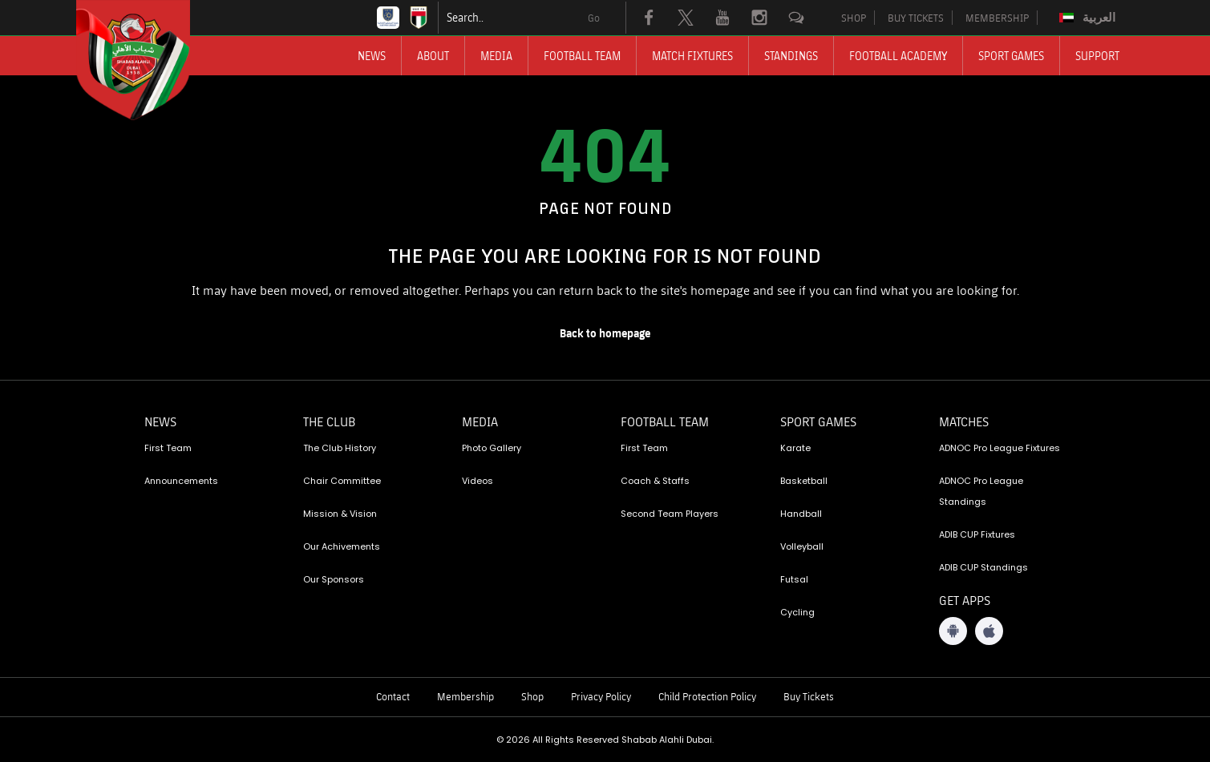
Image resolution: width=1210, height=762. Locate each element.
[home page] (605, 334)
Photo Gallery (491, 447)
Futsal (794, 579)
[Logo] (147, 60)
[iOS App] (989, 631)
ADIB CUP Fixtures (977, 534)
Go (594, 17)
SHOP (853, 17)
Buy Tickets (808, 696)
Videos (477, 480)
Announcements (181, 480)
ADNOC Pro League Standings (981, 491)
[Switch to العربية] (1089, 17)
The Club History (339, 447)
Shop (532, 696)
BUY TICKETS (916, 17)
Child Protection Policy (707, 696)
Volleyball (802, 546)
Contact (393, 696)
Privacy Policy (601, 696)
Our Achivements (341, 546)
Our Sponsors (333, 579)
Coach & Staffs (655, 480)
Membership (465, 696)
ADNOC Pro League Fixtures (999, 447)
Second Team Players (669, 513)
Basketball (804, 480)
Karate (795, 447)
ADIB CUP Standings (983, 567)
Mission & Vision (340, 513)
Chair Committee (342, 480)
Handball (801, 513)
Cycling (797, 612)
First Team (168, 447)
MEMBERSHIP (997, 17)
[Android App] (953, 631)
